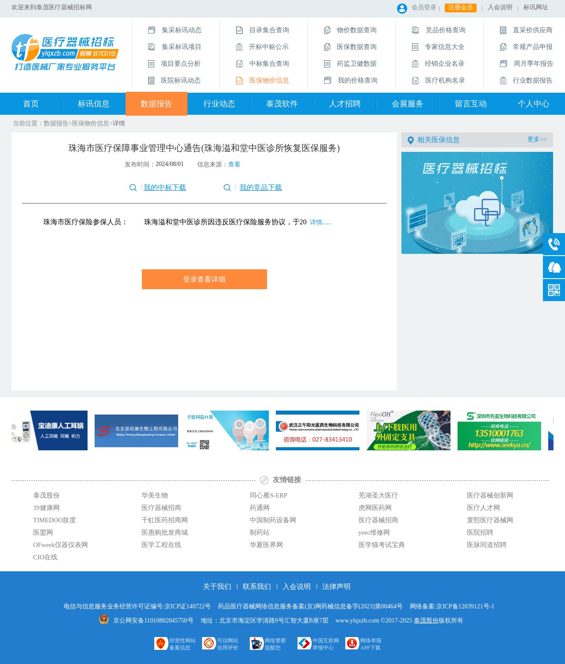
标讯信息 (94, 103)
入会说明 (500, 7)
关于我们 (217, 586)
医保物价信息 (90, 123)
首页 (31, 103)
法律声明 (336, 586)
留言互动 (471, 103)
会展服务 (408, 103)
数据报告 (156, 103)
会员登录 (424, 7)
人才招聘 (345, 103)
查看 (234, 164)
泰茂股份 (426, 620)
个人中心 (534, 103)
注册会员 (460, 7)
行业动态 (219, 103)
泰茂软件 (282, 103)
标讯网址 (535, 7)
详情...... (320, 222)
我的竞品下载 (261, 187)
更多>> (537, 139)
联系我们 (257, 586)
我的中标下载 (165, 187)
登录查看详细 (204, 279)
